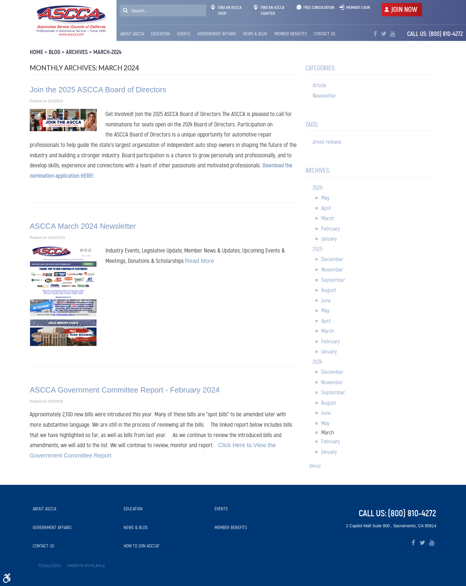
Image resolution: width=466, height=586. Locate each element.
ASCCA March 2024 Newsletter (83, 226)
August (328, 290)
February (330, 228)
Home (36, 52)
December (332, 259)
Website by (86, 565)
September (333, 280)
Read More (199, 261)
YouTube (392, 34)
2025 (317, 249)
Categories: (321, 68)
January (329, 238)
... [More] (313, 466)
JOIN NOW (404, 9)
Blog (54, 52)
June (326, 300)
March (327, 218)
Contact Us (324, 33)
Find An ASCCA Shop (226, 10)
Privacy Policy (50, 565)
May (325, 197)
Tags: (312, 124)
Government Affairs (216, 33)
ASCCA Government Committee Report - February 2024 (125, 390)
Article (319, 85)
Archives (77, 52)
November (332, 269)
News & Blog (255, 33)
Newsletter (324, 95)
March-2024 (107, 52)
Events (183, 33)
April (326, 208)
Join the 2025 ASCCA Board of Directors (98, 89)
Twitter (384, 34)
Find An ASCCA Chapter (269, 10)
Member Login (358, 7)
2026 (317, 187)
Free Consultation (318, 7)
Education (160, 33)
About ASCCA (132, 33)
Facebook (375, 34)
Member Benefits (290, 33)
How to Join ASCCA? (141, 546)
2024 (317, 361)
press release (327, 141)
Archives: (318, 170)
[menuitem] (133, 34)
